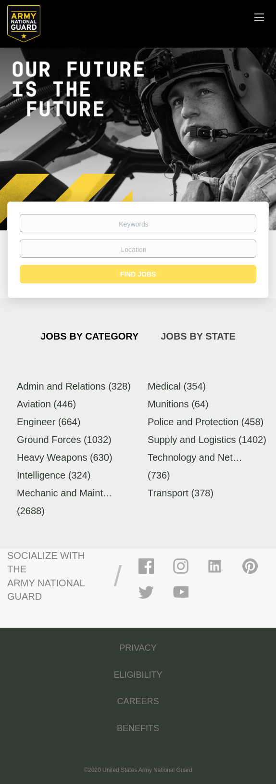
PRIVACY (138, 648)
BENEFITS (138, 728)
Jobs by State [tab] (198, 336)
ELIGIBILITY (137, 675)
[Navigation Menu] (259, 17)
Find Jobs (138, 274)
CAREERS (138, 701)
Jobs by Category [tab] (89, 336)
